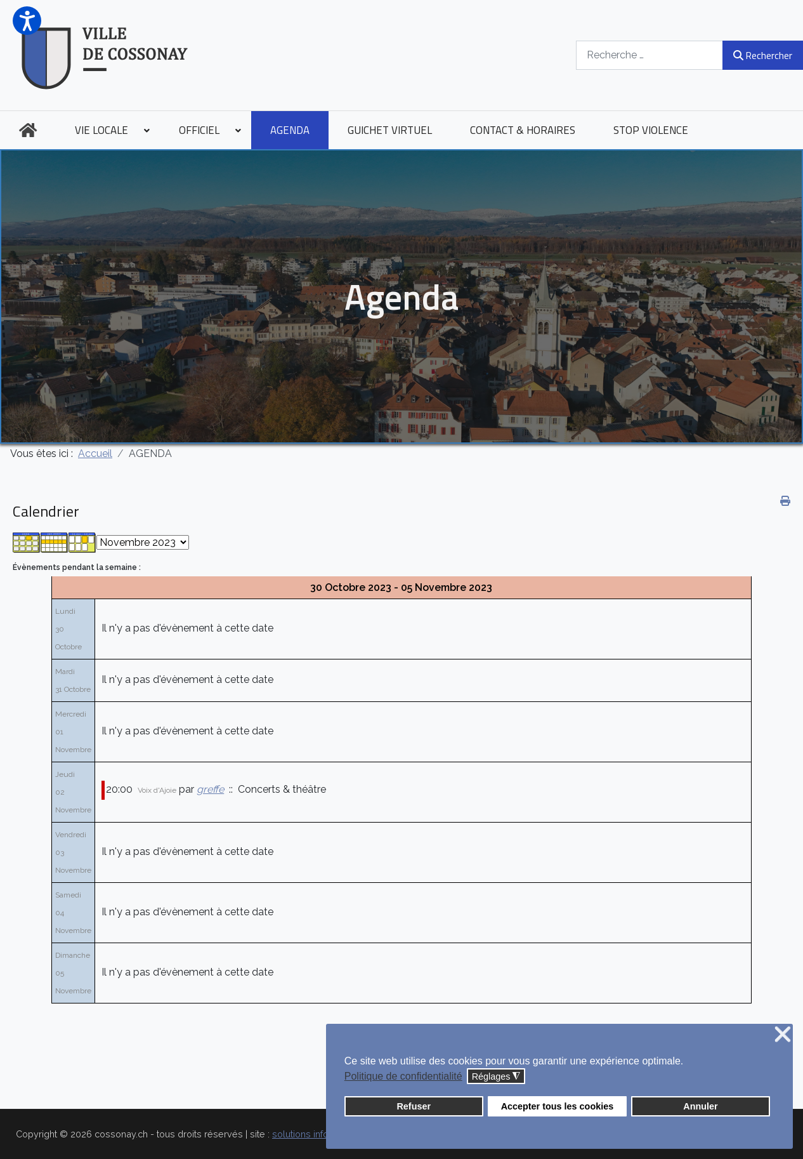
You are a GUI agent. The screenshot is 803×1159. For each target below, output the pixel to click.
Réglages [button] (496, 1076)
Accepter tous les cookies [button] (557, 1106)
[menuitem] (28, 130)
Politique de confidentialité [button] (403, 1076)
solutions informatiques (321, 1134)
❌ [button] (783, 1035)
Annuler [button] (700, 1106)
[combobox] (649, 55)
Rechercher (762, 55)
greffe (210, 789)
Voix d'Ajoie (157, 790)
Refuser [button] (413, 1106)
